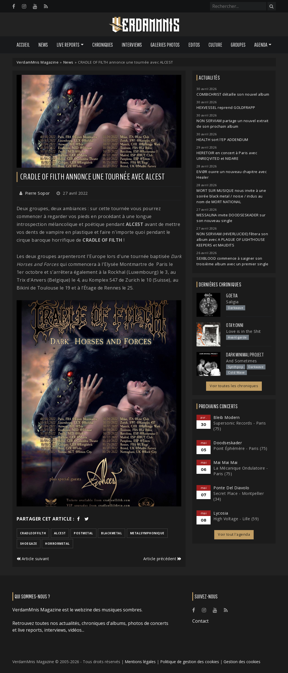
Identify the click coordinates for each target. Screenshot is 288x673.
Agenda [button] (260, 45)
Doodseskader (227, 442)
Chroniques (102, 45)
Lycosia (220, 513)
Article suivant (33, 558)
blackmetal (111, 533)
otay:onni (235, 325)
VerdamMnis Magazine (38, 62)
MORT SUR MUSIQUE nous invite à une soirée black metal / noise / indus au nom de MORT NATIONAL (231, 196)
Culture (215, 45)
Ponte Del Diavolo (231, 487)
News (43, 45)
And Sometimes (241, 361)
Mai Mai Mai (225, 462)
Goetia (232, 295)
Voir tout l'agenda (234, 534)
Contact (200, 621)
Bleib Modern (226, 417)
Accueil (23, 45)
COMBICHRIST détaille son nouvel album (233, 94)
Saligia (232, 301)
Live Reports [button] (68, 45)
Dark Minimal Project (245, 354)
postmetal (83, 533)
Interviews (132, 45)
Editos (194, 45)
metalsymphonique (147, 533)
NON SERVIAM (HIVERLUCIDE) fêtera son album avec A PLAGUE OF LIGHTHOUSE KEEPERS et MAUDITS (232, 240)
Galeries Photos (165, 45)
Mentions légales (140, 661)
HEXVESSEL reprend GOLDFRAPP (226, 107)
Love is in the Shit (243, 331)
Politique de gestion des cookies (189, 661)
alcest (60, 533)
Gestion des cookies (242, 661)
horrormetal (57, 544)
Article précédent (162, 558)
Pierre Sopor (37, 193)
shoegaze (28, 544)
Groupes (238, 45)
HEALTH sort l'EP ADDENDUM (222, 139)
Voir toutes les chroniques (234, 385)
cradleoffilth (33, 533)
